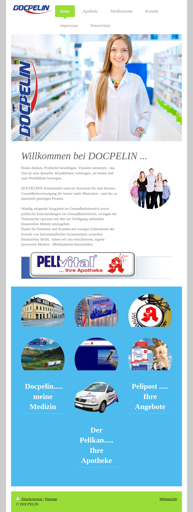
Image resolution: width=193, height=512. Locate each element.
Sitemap (51, 499)
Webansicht (168, 499)
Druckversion (29, 499)
